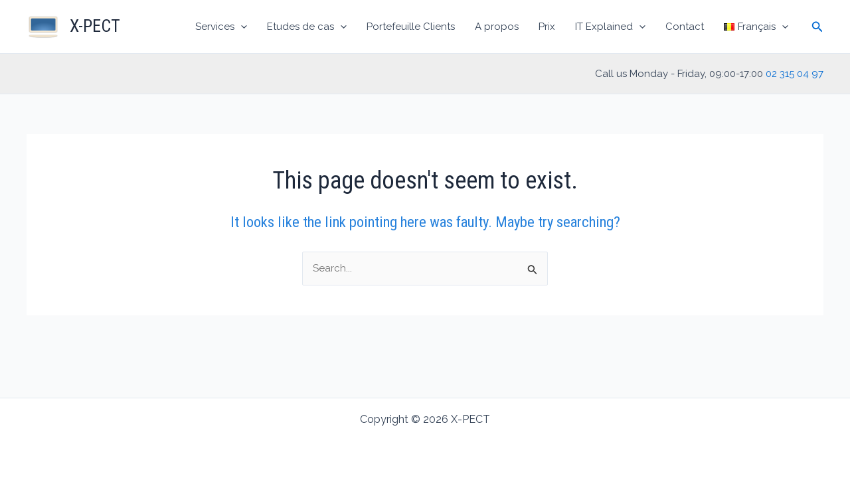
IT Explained (610, 26)
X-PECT (95, 26)
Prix (547, 27)
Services (221, 26)
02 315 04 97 (794, 74)
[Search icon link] (817, 27)
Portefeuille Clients (411, 27)
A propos (497, 27)
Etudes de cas (307, 26)
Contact (684, 27)
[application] (240, 26)
